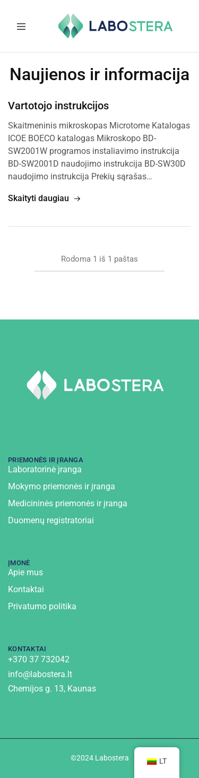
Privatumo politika (42, 606)
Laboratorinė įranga (45, 469)
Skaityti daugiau (44, 198)
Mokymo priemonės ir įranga (61, 486)
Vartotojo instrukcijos (58, 105)
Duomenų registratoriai (51, 520)
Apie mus (25, 572)
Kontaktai (26, 589)
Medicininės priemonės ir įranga (67, 503)
